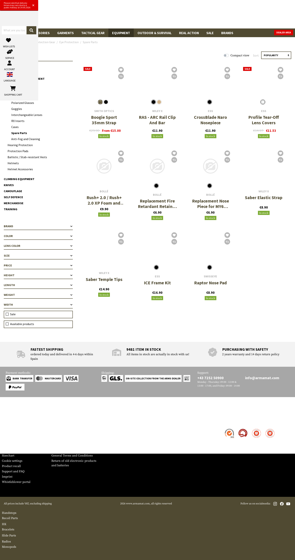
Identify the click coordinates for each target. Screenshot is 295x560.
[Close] (185, 3)
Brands (227, 33)
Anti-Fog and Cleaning (25, 139)
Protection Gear (17, 85)
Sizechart (8, 455)
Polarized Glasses (22, 103)
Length (38, 285)
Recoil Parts (10, 518)
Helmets (13, 163)
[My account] (234, 15)
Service (9, 421)
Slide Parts (9, 535)
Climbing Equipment (19, 179)
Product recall (11, 466)
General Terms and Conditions (72, 455)
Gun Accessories (36, 33)
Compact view (239, 55)
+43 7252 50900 (210, 377)
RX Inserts (17, 121)
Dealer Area (283, 32)
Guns (10, 33)
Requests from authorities (68, 440)
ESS (210, 111)
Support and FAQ (13, 471)
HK (4, 524)
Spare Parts (19, 133)
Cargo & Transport (19, 66)
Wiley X (157, 111)
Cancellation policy (64, 450)
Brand (38, 226)
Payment (8, 440)
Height (38, 275)
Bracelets (8, 529)
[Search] (184, 16)
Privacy (56, 445)
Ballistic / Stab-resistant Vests (27, 157)
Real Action (189, 33)
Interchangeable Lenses (26, 115)
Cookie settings (12, 461)
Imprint (7, 477)
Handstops (9, 513)
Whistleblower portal (16, 482)
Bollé (104, 191)
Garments (65, 33)
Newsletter (9, 450)
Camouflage (13, 191)
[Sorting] (276, 55)
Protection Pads (18, 151)
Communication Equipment (24, 79)
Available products (22, 324)
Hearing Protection (20, 145)
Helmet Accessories (20, 169)
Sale (210, 33)
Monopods (9, 547)
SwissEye (210, 276)
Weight (38, 295)
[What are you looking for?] (132, 16)
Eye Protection (19, 91)
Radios (6, 541)
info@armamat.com (262, 377)
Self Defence (13, 197)
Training (10, 209)
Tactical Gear (93, 33)
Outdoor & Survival (155, 33)
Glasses (16, 97)
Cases (15, 127)
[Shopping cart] (269, 15)
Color (38, 236)
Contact (7, 429)
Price (38, 265)
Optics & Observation (20, 72)
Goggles (16, 109)
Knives (9, 185)
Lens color (38, 246)
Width (38, 304)
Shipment (8, 434)
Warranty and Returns (17, 445)
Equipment (121, 33)
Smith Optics (104, 111)
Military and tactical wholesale (72, 434)
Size (38, 255)
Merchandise (14, 203)
